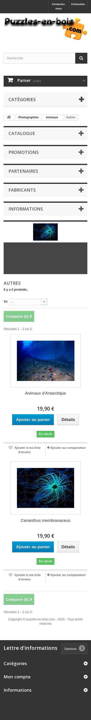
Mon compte (17, 677)
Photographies (28, 117)
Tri (6, 301)
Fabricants (22, 190)
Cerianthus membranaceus (45, 520)
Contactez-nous (58, 6)
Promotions (23, 152)
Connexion (78, 4)
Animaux (52, 117)
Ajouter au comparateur (68, 448)
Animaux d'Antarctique (45, 393)
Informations (25, 209)
